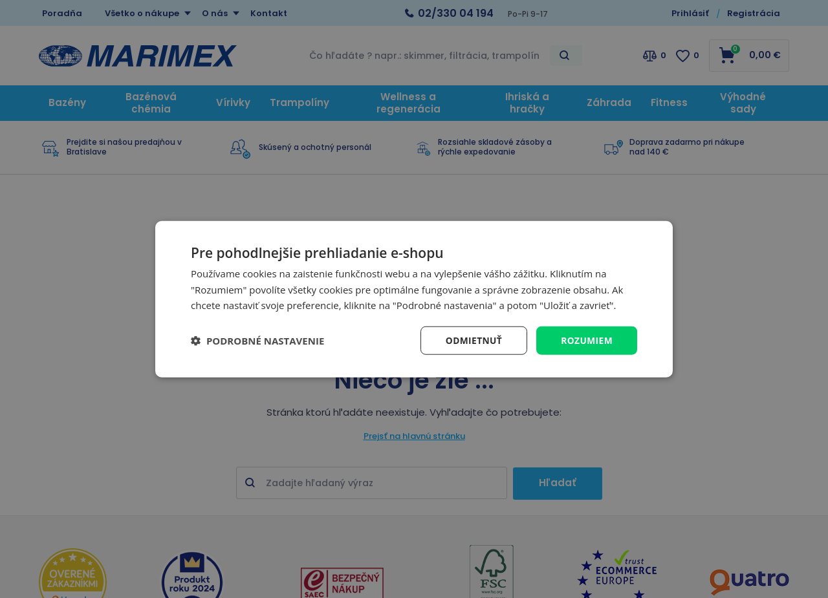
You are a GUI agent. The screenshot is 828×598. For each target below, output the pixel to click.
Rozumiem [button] (586, 340)
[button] (257, 341)
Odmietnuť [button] (472, 340)
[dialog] (414, 299)
